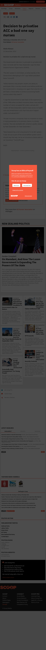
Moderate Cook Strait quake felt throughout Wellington (14, 521)
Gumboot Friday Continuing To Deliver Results (12, 468)
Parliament (17, 8)
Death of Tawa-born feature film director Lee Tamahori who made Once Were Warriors (21, 517)
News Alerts (10, 531)
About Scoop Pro (36, 618)
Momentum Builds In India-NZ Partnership (11, 455)
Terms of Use (35, 622)
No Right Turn (5, 566)
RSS (3, 472)
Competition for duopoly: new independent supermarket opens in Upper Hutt (19, 519)
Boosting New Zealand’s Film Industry (10, 466)
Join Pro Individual (11, 221)
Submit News (6, 620)
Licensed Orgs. (35, 616)
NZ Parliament (5, 575)
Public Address (5, 563)
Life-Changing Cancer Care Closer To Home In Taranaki (14, 464)
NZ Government (5, 576)
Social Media (21, 616)
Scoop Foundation (22, 620)
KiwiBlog (3, 564)
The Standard (5, 569)
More (43, 472)
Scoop (5, 13)
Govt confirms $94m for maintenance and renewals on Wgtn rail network (18, 527)
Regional (31, 8)
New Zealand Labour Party (34, 459)
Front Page (4, 8)
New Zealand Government (31, 455)
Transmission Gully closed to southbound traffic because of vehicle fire (18, 523)
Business (38, 8)
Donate (4, 624)
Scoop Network (21, 618)
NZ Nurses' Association (17, 42)
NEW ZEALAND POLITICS (16, 244)
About (4, 618)
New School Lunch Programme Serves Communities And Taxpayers (17, 461)
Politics (24, 8)
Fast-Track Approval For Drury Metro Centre (11, 457)
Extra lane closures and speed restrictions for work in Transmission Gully (18, 525)
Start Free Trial (40, 1)
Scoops (11, 8)
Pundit (3, 567)
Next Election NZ (22, 622)
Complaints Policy (22, 624)
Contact (4, 616)
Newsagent (5, 622)
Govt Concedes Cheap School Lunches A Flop (12, 459)
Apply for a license (36, 620)
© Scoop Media (7, 628)
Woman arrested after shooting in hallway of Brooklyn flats (15, 515)
